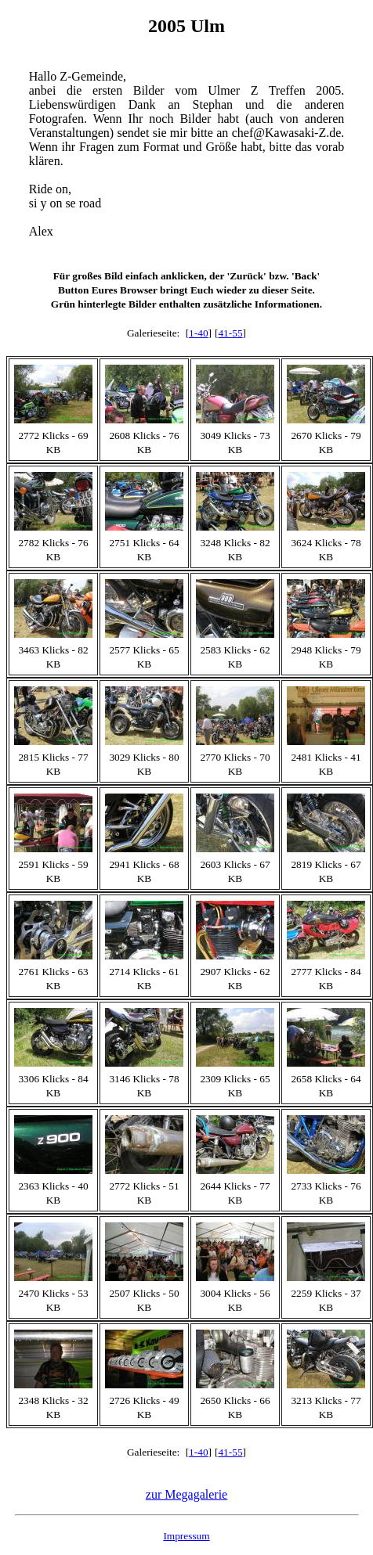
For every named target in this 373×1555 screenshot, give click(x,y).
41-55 (230, 333)
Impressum (186, 1536)
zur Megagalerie (186, 1494)
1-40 (198, 333)
